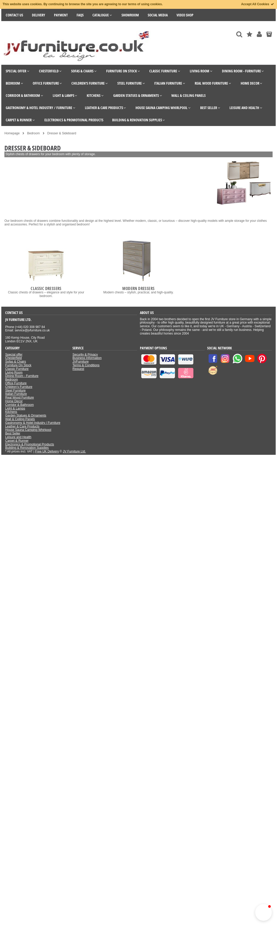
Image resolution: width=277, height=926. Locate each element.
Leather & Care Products (22, 426)
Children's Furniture (18, 387)
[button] (263, 912)
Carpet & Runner (17, 441)
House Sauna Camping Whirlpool (28, 430)
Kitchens (11, 412)
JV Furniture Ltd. (74, 451)
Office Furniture (15, 383)
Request (78, 369)
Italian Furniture (16, 394)
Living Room (14, 372)
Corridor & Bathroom (19, 405)
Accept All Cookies (257, 4)
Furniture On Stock (18, 365)
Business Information (87, 358)
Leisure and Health (18, 437)
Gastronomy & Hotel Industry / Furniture (32, 423)
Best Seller (12, 433)
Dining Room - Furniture (21, 376)
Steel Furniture (15, 390)
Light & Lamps (15, 408)
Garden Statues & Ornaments (25, 415)
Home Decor (14, 401)
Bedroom (11, 379)
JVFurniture (80, 361)
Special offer (14, 354)
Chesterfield (13, 358)
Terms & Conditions (85, 365)
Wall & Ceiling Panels (20, 419)
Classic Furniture (17, 369)
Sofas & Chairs (15, 361)
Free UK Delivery (47, 451)
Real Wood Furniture (19, 397)
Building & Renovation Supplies (27, 448)
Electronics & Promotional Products (29, 444)
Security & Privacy (85, 354)
